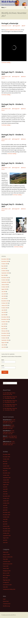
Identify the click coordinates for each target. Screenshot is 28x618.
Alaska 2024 (5, 552)
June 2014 (3, 347)
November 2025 (5, 261)
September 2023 (5, 282)
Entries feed (6, 601)
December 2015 (5, 317)
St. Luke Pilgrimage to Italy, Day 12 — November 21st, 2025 (9, 421)
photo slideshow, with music (13, 29)
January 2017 (4, 305)
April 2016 (3, 314)
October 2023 (4, 280)
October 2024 (4, 270)
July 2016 (3, 310)
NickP (24, 25)
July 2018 (3, 296)
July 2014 (3, 344)
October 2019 (4, 287)
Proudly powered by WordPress (8, 615)
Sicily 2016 (5, 587)
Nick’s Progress (6, 575)
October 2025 (4, 263)
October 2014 (4, 338)
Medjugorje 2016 (6, 570)
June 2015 (3, 324)
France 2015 (5, 566)
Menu (3, 7)
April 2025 (3, 268)
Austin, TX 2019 (6, 554)
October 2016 (4, 307)
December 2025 (5, 259)
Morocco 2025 (6, 573)
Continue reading (6, 62)
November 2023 (5, 277)
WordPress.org (6, 606)
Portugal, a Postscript (9, 23)
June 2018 (3, 298)
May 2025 (3, 266)
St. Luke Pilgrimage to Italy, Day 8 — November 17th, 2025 (9, 426)
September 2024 (5, 273)
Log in (4, 599)
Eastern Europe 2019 (7, 563)
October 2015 (4, 321)
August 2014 (4, 342)
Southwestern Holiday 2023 (9, 589)
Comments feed (6, 603)
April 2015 (3, 328)
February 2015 (4, 331)
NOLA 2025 (5, 577)
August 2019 (4, 289)
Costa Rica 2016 (6, 561)
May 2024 (3, 275)
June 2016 (3, 312)
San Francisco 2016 (7, 584)
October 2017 (4, 303)
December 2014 (5, 333)
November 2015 (5, 319)
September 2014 (5, 340)
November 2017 (5, 300)
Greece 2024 (6, 568)
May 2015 (3, 326)
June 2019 (3, 293)
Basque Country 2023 (7, 557)
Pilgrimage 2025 (6, 580)
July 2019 (3, 291)
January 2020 (4, 284)
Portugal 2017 (17, 25)
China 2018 (5, 559)
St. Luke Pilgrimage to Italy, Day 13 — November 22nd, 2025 (10, 437)
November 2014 (5, 335)
